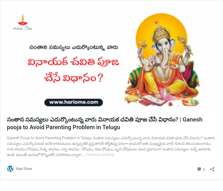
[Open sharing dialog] (212, 167)
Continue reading (100, 155)
